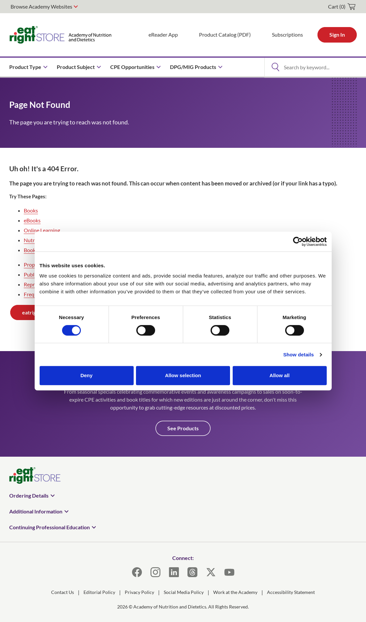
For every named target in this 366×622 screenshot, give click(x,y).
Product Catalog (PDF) (225, 34)
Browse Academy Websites (41, 6)
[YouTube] (229, 572)
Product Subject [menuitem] (76, 67)
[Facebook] (137, 572)
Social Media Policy (184, 592)
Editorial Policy (99, 592)
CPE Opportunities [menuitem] (132, 67)
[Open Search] (275, 67)
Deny (87, 375)
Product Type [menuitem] (25, 67)
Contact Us (62, 592)
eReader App (163, 34)
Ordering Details (29, 495)
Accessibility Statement (291, 592)
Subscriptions (287, 34)
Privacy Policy (139, 592)
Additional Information (35, 511)
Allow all (280, 375)
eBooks (32, 220)
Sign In (337, 34)
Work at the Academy (235, 592)
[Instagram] (155, 572)
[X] (210, 572)
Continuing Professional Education (49, 527)
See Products (183, 428)
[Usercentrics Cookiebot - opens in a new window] (298, 241)
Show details (298, 354)
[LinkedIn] (174, 572)
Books (31, 210)
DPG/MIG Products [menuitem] (193, 67)
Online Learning (42, 230)
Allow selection (183, 375)
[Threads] (192, 572)
